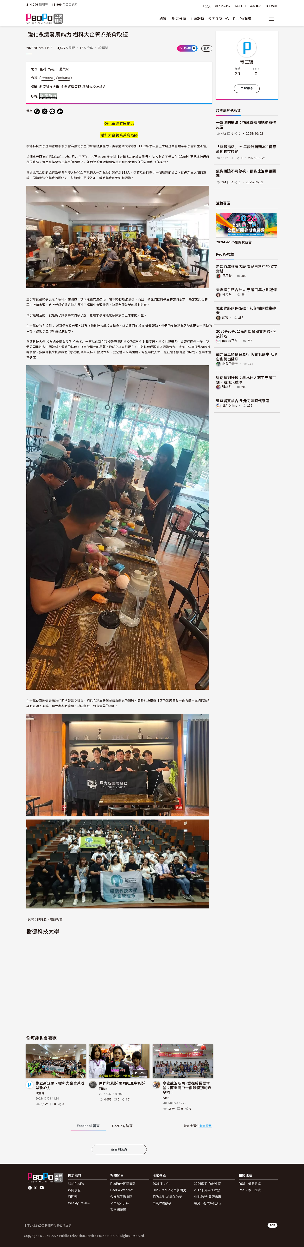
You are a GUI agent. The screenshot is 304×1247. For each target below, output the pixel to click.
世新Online (230, 405)
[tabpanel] (119, 1139)
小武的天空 (230, 363)
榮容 (225, 317)
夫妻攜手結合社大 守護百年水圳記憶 (246, 289)
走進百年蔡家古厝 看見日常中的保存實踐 (246, 269)
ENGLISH (240, 6)
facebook (30, 1188)
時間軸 (73, 1196)
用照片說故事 (162, 1203)
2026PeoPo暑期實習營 (234, 242)
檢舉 (207, 48)
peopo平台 (230, 340)
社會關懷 (47, 78)
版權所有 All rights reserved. (49, 96)
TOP (272, 1225)
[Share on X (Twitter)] (45, 111)
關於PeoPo (76, 1183)
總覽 (163, 19)
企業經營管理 (71, 87)
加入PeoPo (222, 6)
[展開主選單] (271, 19)
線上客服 (271, 6)
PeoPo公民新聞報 (123, 1183)
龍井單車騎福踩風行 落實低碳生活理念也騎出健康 (246, 356)
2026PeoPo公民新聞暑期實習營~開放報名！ (246, 333)
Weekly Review (79, 1203)
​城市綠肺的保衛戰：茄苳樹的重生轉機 (246, 310)
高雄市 (53, 69)
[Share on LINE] (52, 111)
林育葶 (227, 294)
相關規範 (74, 1190)
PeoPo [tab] (122, 1126)
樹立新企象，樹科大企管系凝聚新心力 (60, 1085)
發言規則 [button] (206, 1126)
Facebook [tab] (88, 1126)
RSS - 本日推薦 (250, 1190)
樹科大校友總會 (94, 87)
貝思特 (227, 276)
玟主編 (40, 1093)
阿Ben (103, 1088)
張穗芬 (227, 387)
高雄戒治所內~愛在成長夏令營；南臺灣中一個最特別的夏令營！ (187, 1087)
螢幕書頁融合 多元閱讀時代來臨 (242, 400)
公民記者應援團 (121, 1196)
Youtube (42, 1188)
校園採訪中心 (218, 19)
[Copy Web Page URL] (60, 111)
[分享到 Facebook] (37, 111)
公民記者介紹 (119, 1203)
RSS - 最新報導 (250, 1183)
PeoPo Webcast (121, 1190)
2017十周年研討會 (207, 1190)
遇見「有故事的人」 (208, 1203)
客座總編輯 (118, 1209)
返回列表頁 (119, 1149)
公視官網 (255, 6)
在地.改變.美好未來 (207, 1196)
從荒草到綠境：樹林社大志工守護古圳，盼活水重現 (246, 379)
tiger (166, 1098)
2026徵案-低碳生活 (207, 1183)
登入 (208, 6)
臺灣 (43, 69)
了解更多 (246, 88)
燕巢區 (64, 69)
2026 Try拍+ (161, 1183)
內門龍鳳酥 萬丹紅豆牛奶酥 (122, 1083)
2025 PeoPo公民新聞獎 (169, 1190)
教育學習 (64, 78)
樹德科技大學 (49, 87)
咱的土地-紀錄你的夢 (167, 1196)
